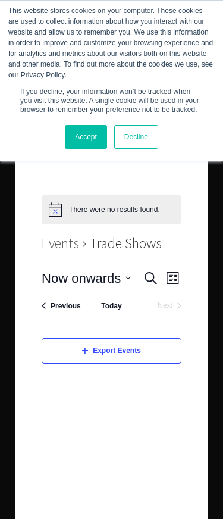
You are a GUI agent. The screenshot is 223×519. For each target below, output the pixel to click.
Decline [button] (136, 137)
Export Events (111, 350)
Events (60, 243)
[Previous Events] (61, 306)
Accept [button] (86, 137)
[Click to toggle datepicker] (86, 278)
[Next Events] (169, 306)
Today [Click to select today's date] (111, 306)
